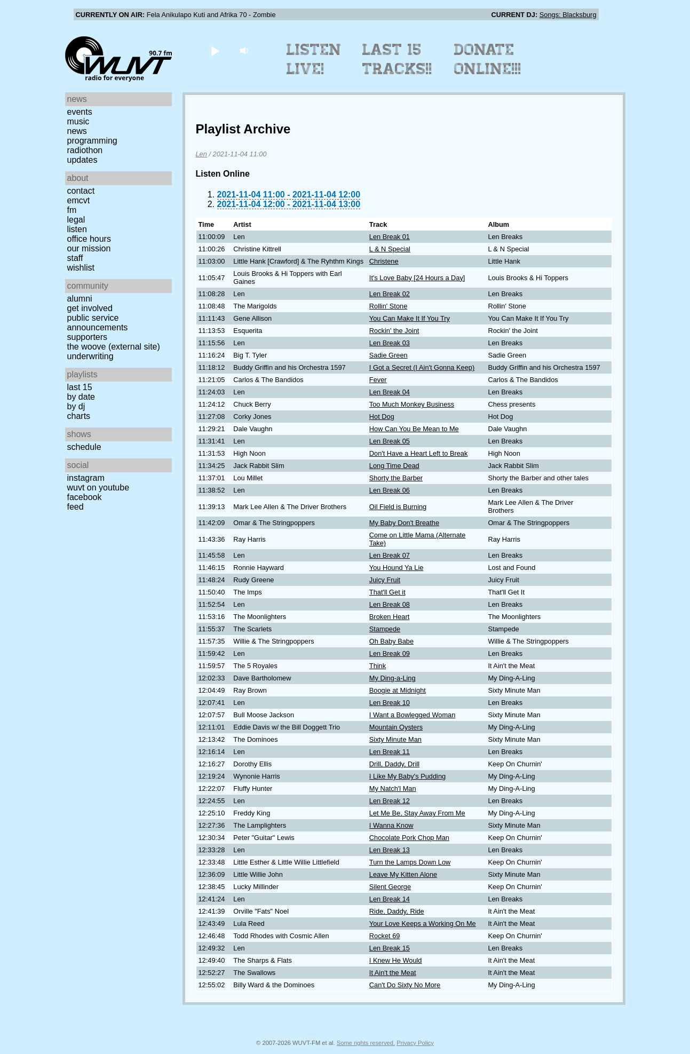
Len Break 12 (389, 801)
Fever (378, 380)
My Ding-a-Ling (392, 678)
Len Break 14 (389, 899)
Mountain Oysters (396, 727)
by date (81, 396)
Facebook (84, 497)
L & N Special (389, 249)
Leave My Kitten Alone (403, 874)
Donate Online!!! (487, 59)
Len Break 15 (389, 948)
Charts (79, 416)
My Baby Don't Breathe (404, 523)
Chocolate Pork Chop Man (409, 838)
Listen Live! (314, 59)
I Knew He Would (395, 960)
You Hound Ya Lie (396, 568)
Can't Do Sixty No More (404, 985)
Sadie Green (388, 355)
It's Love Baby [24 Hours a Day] (417, 278)
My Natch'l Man (392, 788)
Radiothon (85, 150)
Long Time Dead (394, 466)
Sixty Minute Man (395, 739)
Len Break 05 (389, 441)
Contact (81, 190)
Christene (384, 261)
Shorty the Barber (396, 478)
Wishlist (81, 267)
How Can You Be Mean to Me (414, 429)
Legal (76, 219)
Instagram (86, 477)
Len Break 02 (389, 294)
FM (72, 210)
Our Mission (89, 248)
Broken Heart (389, 617)
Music (78, 121)
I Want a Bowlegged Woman (412, 715)
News (77, 131)
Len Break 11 (389, 752)
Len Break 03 (389, 343)
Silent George (390, 887)
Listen (77, 229)
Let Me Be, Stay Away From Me (417, 813)
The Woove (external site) (113, 346)
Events (79, 111)
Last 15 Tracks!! (397, 59)
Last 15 (79, 387)
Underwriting (90, 356)
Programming (92, 140)
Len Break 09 (389, 653)
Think (377, 666)
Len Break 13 (389, 850)
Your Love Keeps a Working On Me (422, 924)
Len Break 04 (389, 392)
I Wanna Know (391, 825)
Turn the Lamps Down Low (409, 862)
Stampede (384, 629)
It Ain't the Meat (392, 973)
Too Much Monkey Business (411, 404)
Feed (75, 506)
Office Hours (89, 238)
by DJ (76, 406)
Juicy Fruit (384, 580)
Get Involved (90, 308)
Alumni (79, 298)
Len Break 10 (389, 703)
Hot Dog (381, 417)
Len (201, 154)
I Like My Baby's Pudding (407, 776)
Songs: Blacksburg (568, 15)
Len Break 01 (389, 237)
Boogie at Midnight (397, 690)
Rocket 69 (384, 936)
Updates (82, 159)
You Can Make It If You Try (409, 318)
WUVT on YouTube (98, 487)
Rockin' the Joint (394, 331)
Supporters (87, 337)
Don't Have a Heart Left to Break (418, 453)
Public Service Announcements (97, 322)
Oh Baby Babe (391, 641)
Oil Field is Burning (397, 507)
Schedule (84, 446)
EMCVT (78, 200)
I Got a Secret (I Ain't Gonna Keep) (421, 367)
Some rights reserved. (366, 1043)
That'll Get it (387, 592)
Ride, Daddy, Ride (396, 911)
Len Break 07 (389, 555)
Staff (75, 258)
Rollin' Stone (388, 306)
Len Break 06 (389, 490)
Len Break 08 (389, 604)
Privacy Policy (415, 1043)
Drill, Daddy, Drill (394, 764)
